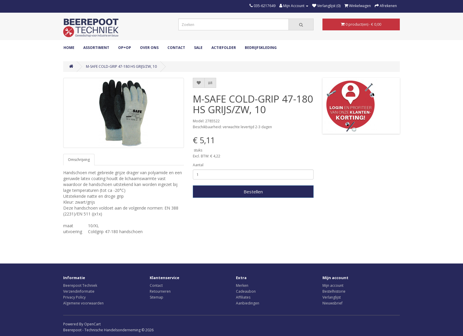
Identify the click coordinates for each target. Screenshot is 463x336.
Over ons (149, 47)
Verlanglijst (331, 297)
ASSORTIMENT (96, 47)
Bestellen (253, 192)
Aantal (198, 164)
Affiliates (243, 297)
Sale (198, 47)
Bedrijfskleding (261, 47)
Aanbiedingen (247, 303)
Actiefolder (223, 47)
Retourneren (160, 291)
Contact (176, 47)
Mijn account (332, 285)
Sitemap (156, 297)
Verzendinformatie (78, 291)
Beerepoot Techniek (80, 285)
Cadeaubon (246, 291)
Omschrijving (79, 159)
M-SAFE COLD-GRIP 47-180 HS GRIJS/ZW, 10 (121, 66)
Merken (242, 285)
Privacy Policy (74, 297)
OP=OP (124, 47)
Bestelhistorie (333, 291)
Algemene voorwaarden (83, 303)
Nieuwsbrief (332, 303)
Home (68, 47)
